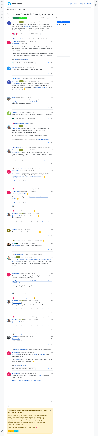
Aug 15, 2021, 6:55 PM (29, 273)
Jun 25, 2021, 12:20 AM (29, 243)
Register (11, 431)
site (30, 26)
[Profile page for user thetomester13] (9, 23)
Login (16, 431)
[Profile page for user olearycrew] (9, 68)
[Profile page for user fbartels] (9, 258)
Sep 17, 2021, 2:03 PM (29, 373)
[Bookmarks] (2, 14)
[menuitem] (96, 2)
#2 (52, 41)
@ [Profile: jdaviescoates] (16, 128)
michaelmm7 (15, 112)
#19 (52, 352)
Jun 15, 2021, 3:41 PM (33, 149)
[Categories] (2, 2)
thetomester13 (15, 22)
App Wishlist (23, 17)
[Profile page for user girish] (9, 244)
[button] (2, 431)
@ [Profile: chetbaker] (15, 354)
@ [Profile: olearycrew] (16, 83)
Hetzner (26, 59)
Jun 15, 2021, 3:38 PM (33, 126)
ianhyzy (14, 97)
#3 (52, 67)
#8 (52, 149)
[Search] (2, 17)
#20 (52, 373)
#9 (52, 170)
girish (13, 243)
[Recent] (2, 5)
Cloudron (16, 59)
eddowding (14, 229)
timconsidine (15, 126)
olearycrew (15, 67)
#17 (52, 319)
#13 (52, 243)
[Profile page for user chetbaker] (9, 338)
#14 (52, 257)
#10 (52, 191)
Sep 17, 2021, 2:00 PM (29, 352)
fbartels (14, 257)
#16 (52, 300)
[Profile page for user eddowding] (9, 230)
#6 (52, 112)
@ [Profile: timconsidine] (16, 173)
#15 (52, 273)
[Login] (96, 2)
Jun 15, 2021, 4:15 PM (29, 170)
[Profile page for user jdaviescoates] (9, 42)
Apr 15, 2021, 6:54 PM (29, 41)
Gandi (21, 59)
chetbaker (14, 336)
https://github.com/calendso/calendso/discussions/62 (27, 177)
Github (26, 26)
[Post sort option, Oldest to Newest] (63, 25)
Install (89, 4)
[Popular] (2, 11)
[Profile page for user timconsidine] (9, 127)
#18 (52, 336)
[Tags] (2, 8)
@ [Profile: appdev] (42, 354)
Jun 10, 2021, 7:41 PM (26, 97)
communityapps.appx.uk (43, 139)
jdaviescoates (15, 41)
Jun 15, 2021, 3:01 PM (28, 112)
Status (75, 4)
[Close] (51, 410)
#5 (52, 97)
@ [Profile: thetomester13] (16, 43)
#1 (52, 22)
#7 (52, 126)
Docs (84, 4)
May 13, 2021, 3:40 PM (33, 81)
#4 (52, 81)
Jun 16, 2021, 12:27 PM (33, 213)
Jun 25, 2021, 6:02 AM (30, 257)
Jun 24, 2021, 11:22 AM (27, 229)
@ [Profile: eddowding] (16, 245)
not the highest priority (41, 87)
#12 (52, 229)
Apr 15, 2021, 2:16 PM (33, 22)
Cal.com (39, 375)
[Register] (96, 5)
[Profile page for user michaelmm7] (9, 113)
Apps (70, 4)
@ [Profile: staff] (36, 354)
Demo (80, 4)
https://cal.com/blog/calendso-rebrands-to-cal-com (27, 380)
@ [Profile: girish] (14, 259)
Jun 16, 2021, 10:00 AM (29, 191)
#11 (52, 213)
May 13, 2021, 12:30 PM (28, 67)
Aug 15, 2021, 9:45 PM (27, 336)
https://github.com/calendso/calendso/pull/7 (25, 102)
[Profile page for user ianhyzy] (9, 99)
